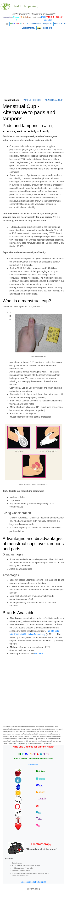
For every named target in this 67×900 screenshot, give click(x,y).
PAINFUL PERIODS (32, 100)
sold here (38, 653)
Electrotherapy (28, 28)
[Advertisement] (32, 65)
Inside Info (47, 28)
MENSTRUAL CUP (54, 100)
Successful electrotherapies (33, 882)
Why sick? (47, 23)
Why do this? (33, 764)
